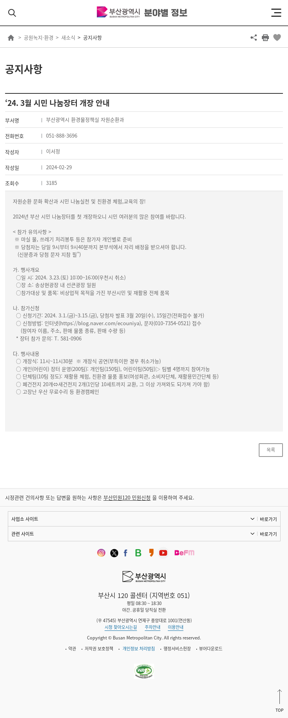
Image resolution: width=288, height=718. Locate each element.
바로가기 (268, 519)
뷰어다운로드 (210, 648)
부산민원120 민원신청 (127, 497)
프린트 (265, 37)
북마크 (277, 37)
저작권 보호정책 (99, 648)
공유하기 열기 (254, 37)
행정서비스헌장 (177, 648)
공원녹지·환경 (38, 37)
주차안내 (152, 627)
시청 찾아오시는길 (121, 627)
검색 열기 (12, 13)
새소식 (68, 37)
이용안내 (175, 627)
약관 (72, 648)
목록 (271, 449)
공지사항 (92, 37)
